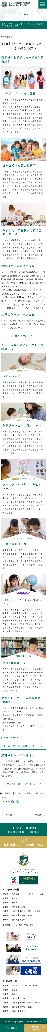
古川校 (24, 894)
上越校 (22, 920)
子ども (17, 793)
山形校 (14, 911)
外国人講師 (39, 793)
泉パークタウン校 (36, 894)
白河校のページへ (20, 335)
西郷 (4, 798)
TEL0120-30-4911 (23, 827)
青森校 (14, 898)
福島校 (14, 915)
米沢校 (37, 911)
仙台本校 (15, 894)
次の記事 (37, 815)
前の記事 (9, 815)
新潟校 (14, 920)
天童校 (30, 911)
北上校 (22, 907)
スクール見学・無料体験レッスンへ (19, 746)
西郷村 (8, 793)
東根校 (22, 911)
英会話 (27, 793)
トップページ (7, 24)
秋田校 (14, 903)
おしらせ (18, 24)
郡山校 (30, 915)
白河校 (22, 915)
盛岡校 (14, 907)
